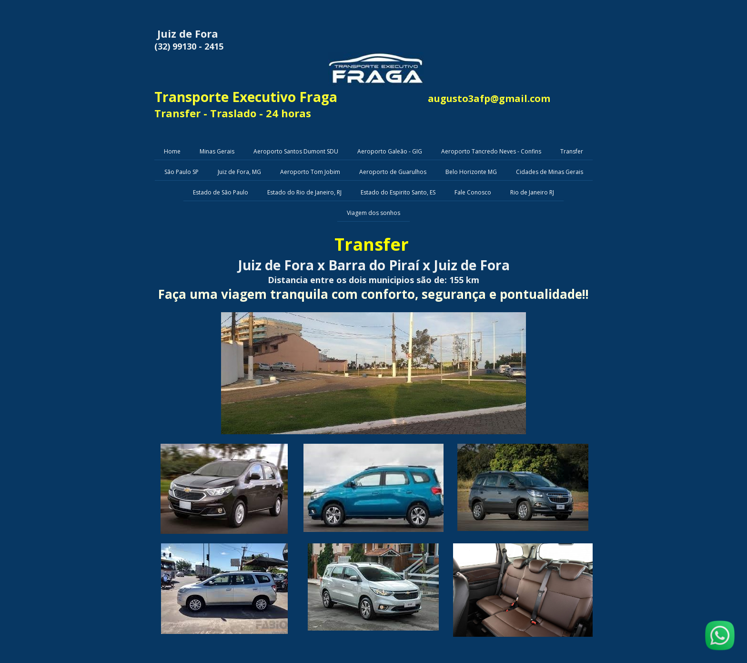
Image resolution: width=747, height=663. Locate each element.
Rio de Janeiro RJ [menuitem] (532, 192)
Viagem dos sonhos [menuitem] (373, 213)
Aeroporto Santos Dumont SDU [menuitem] (295, 151)
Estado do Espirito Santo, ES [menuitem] (398, 192)
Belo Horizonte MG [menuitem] (471, 172)
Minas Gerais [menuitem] (217, 151)
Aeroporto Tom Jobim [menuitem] (310, 172)
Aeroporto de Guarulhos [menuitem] (392, 172)
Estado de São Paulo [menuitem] (220, 192)
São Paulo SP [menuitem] (181, 172)
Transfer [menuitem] (571, 151)
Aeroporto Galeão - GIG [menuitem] (389, 151)
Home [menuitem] (172, 151)
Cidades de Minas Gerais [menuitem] (549, 172)
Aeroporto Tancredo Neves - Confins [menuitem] (491, 151)
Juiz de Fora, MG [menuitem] (239, 172)
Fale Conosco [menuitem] (472, 192)
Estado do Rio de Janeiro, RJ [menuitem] (304, 192)
